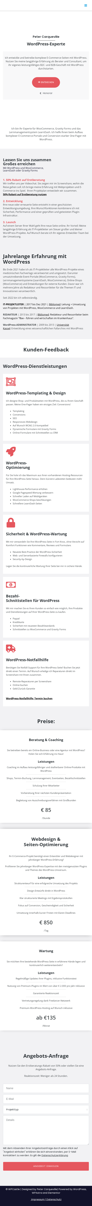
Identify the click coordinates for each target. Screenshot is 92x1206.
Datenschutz (53, 1199)
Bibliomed (54, 304)
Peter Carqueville (21, 5)
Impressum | (38, 1199)
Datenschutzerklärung (54, 1155)
